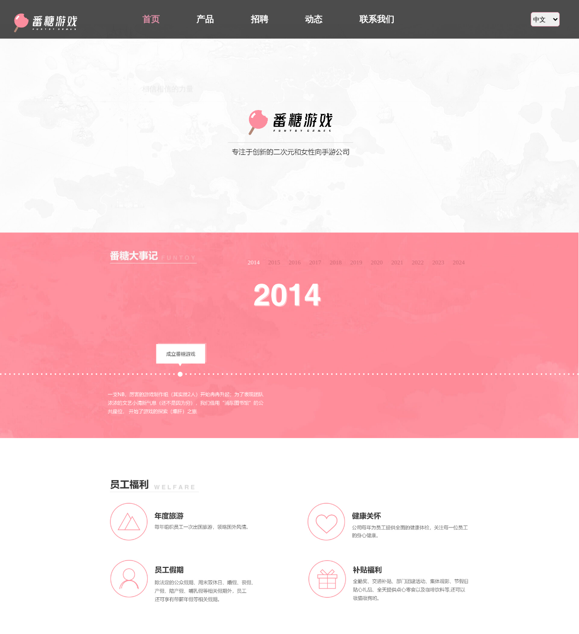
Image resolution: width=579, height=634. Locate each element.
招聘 (259, 19)
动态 (313, 19)
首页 (151, 19)
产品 (205, 19)
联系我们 (376, 19)
